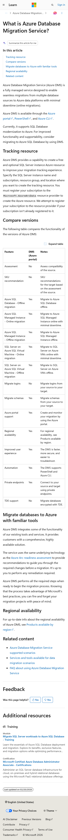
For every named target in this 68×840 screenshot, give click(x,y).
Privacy (23, 824)
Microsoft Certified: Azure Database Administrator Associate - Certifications (31, 763)
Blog (48, 819)
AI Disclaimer (10, 819)
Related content (14, 76)
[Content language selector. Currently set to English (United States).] (19, 802)
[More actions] (62, 13)
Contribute (9, 824)
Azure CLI (44, 118)
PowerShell (21, 118)
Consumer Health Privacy (17, 829)
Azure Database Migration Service (28, 13)
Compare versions (16, 61)
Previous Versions (31, 819)
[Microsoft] (34, 5)
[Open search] (52, 5)
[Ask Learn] (55, 13)
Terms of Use (45, 829)
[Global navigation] (3, 5)
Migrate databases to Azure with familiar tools (31, 66)
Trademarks (9, 835)
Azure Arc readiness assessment (31, 558)
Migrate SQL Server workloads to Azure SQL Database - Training (33, 738)
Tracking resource (15, 57)
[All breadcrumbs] (6, 13)
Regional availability (16, 71)
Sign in (61, 4)
